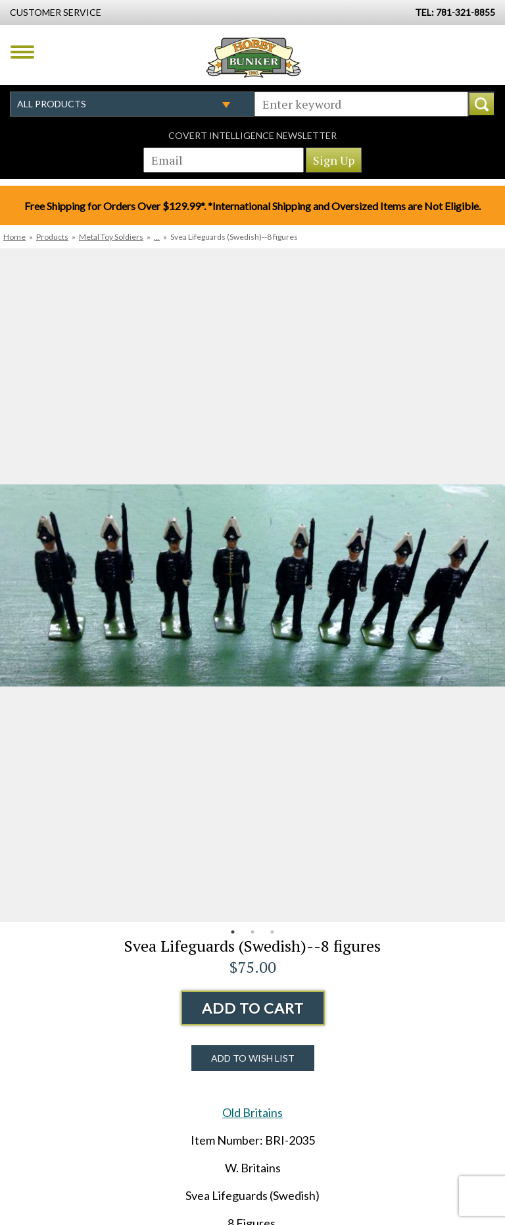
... (157, 237)
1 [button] (232, 932)
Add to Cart (253, 1008)
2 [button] (252, 932)
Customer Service (55, 12)
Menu (22, 52)
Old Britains (252, 1112)
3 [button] (272, 932)
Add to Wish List (253, 1058)
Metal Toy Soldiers (111, 237)
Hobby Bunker (253, 57)
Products (52, 237)
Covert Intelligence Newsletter (252, 135)
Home (14, 237)
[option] (252, 585)
